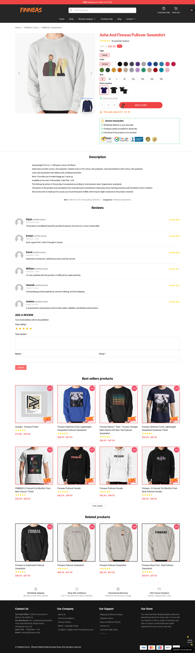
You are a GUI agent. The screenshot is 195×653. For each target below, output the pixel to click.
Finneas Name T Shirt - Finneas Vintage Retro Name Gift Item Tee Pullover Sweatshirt (118, 430)
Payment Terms (106, 618)
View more (97, 506)
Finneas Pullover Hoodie (111, 488)
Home (18, 27)
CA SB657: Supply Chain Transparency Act (75, 630)
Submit (21, 367)
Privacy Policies (64, 622)
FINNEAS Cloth (31, 27)
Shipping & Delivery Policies (111, 614)
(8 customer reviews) (120, 41)
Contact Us (104, 626)
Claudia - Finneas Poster (26, 427)
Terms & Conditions (66, 618)
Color (102, 59)
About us (62, 614)
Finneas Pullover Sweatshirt (70, 565)
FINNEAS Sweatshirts (51, 27)
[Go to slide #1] (48, 120)
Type (102, 51)
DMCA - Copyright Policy (68, 626)
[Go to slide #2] (62, 120)
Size (101, 75)
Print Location (106, 83)
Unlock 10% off (190, 641)
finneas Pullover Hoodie (69, 488)
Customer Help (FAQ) (109, 630)
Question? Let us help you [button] (182, 650)
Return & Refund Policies (110, 622)
